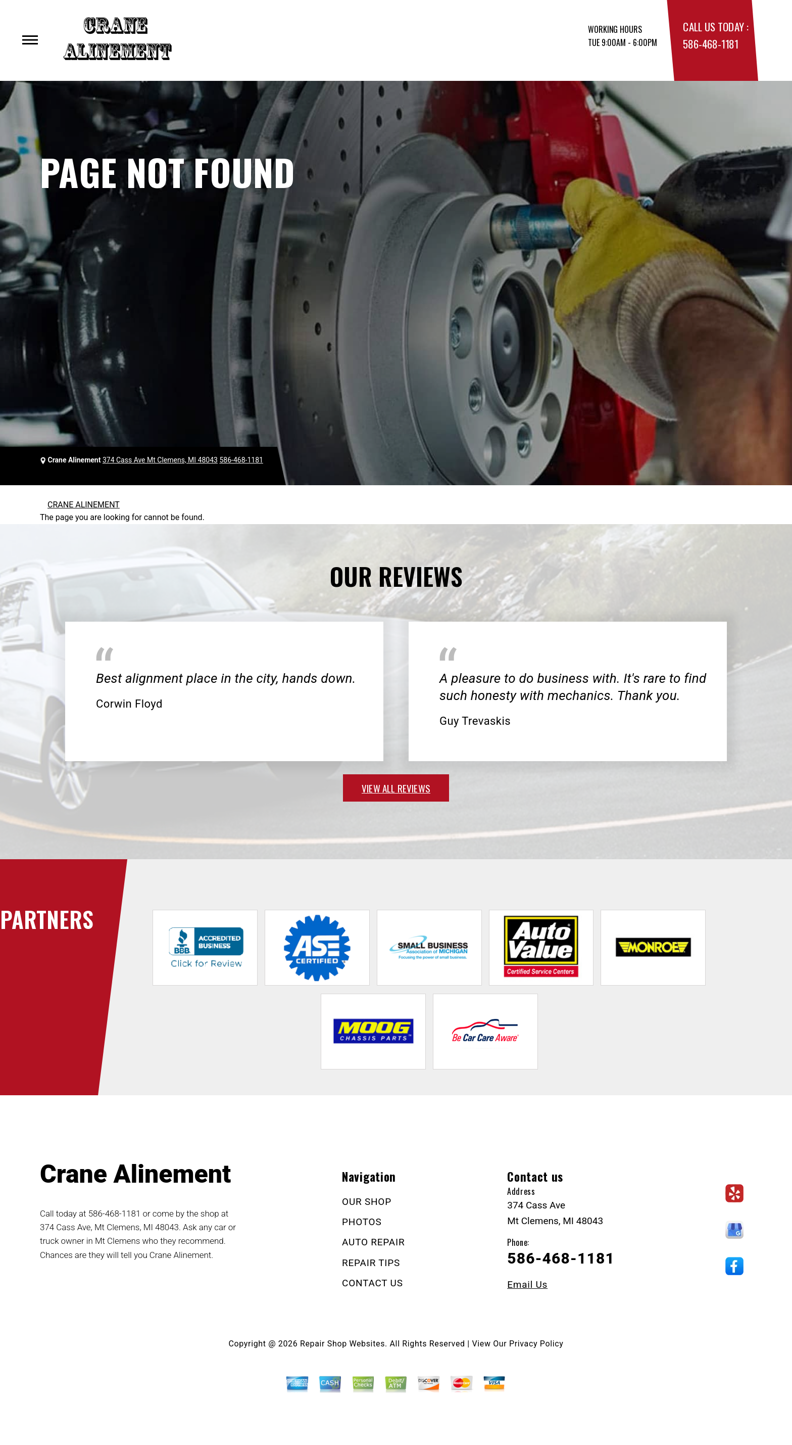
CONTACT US (372, 1283)
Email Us (527, 1284)
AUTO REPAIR (373, 1242)
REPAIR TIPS (371, 1263)
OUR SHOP (366, 1201)
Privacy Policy (536, 1343)
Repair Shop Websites (342, 1343)
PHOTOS (361, 1222)
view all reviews (396, 788)
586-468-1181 (710, 44)
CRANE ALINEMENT (83, 504)
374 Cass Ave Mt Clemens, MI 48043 (160, 460)
